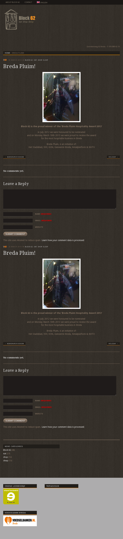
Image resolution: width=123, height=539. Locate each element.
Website (39, 227)
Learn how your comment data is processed (63, 240)
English (42, 2)
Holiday (113, 157)
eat (35, 60)
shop (40, 60)
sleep (45, 60)
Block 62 (29, 60)
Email (43, 221)
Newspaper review (14, 157)
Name (43, 214)
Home (7, 53)
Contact (28, 2)
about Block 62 (13, 2)
